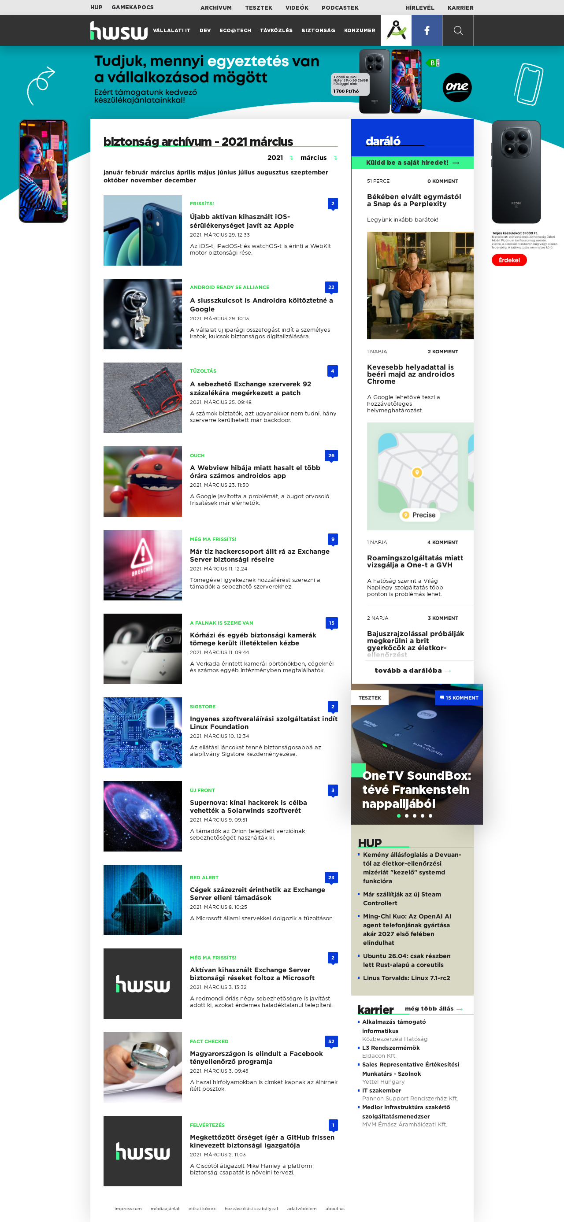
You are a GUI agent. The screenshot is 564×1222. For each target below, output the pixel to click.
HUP (96, 7)
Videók (297, 8)
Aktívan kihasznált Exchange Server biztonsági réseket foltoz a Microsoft (252, 974)
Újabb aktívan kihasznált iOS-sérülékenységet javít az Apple (242, 221)
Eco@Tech (235, 30)
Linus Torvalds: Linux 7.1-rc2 (406, 978)
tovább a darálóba (408, 670)
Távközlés (276, 30)
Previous (362, 745)
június (227, 172)
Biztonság (318, 30)
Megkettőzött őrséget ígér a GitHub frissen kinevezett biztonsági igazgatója (262, 1141)
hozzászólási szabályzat (251, 1208)
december (180, 180)
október (116, 180)
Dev (205, 30)
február (136, 172)
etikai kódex (202, 1208)
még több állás (429, 1009)
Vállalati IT (172, 30)
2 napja (378, 618)
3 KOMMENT (443, 618)
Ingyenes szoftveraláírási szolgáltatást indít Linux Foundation (264, 723)
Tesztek (258, 8)
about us (335, 1208)
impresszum (128, 1208)
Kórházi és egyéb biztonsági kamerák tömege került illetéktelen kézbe (253, 639)
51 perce (378, 181)
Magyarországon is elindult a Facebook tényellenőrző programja (256, 1057)
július (246, 172)
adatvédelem (302, 1208)
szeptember (309, 172)
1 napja (377, 351)
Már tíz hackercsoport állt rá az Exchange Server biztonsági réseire (260, 555)
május (206, 172)
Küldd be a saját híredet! (412, 163)
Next (472, 745)
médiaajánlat (165, 1208)
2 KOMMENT (443, 351)
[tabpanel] (417, 754)
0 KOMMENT (442, 181)
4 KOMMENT (442, 542)
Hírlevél (420, 8)
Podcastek (340, 8)
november (146, 180)
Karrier (461, 8)
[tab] (399, 816)
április (186, 172)
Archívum (216, 8)
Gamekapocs (132, 7)
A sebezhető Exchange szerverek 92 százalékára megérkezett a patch (250, 388)
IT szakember (381, 1090)
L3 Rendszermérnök (391, 1048)
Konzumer (359, 30)
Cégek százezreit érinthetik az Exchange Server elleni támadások (257, 893)
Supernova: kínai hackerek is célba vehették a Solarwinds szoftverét (248, 806)
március (162, 172)
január (113, 172)
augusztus (273, 172)
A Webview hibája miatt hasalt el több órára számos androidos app (255, 471)
